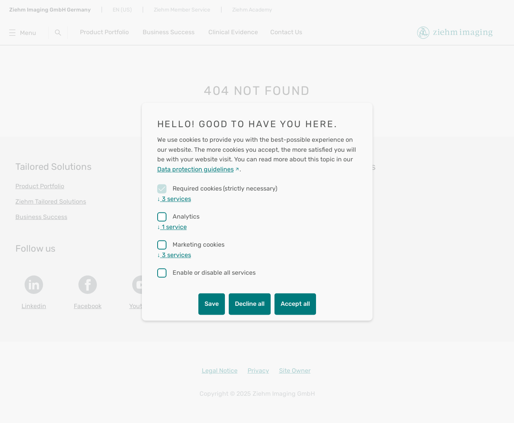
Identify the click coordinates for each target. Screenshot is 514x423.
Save (212, 303)
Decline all (249, 303)
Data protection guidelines (195, 169)
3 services (174, 198)
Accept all (295, 303)
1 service (172, 227)
